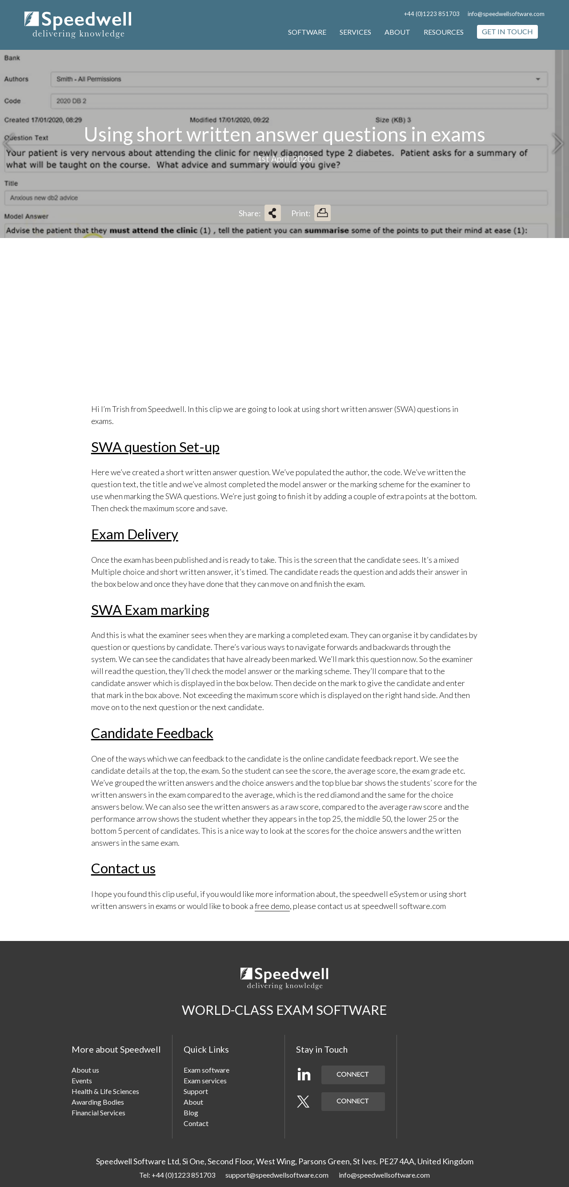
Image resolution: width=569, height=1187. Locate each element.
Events (82, 1080)
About (397, 32)
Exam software (206, 1070)
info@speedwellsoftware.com (506, 13)
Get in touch (507, 31)
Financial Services (98, 1112)
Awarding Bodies (98, 1102)
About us (85, 1070)
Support (196, 1091)
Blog (191, 1112)
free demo (272, 906)
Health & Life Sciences (105, 1091)
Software (307, 32)
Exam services (205, 1080)
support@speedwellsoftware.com (277, 1175)
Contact (196, 1123)
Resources (444, 32)
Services (355, 32)
